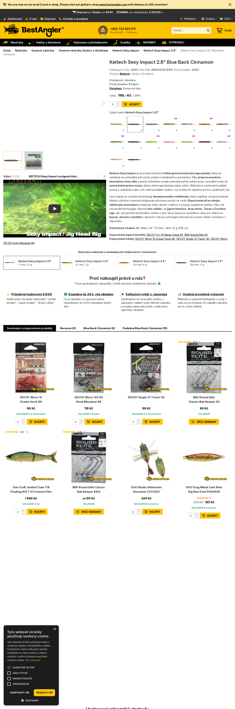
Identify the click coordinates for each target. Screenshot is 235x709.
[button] (230, 4)
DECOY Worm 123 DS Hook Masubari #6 (89, 399)
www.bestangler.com (113, 4)
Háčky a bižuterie (44, 42)
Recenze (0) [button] (68, 328)
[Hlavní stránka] (33, 30)
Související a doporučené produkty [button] (29, 328)
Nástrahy (12, 42)
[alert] (31, 665)
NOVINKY (145, 42)
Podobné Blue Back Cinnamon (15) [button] (145, 328)
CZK (225, 19)
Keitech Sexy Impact (126, 50)
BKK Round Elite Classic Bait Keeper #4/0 (89, 489)
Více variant (204, 422)
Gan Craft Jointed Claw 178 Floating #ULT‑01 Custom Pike (31, 489)
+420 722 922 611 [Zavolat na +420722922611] (123, 28)
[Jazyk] (209, 19)
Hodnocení (12, 18)
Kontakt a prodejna (73, 18)
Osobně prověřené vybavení (201, 294)
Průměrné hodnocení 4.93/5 (29, 294)
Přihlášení (188, 18)
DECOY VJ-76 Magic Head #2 (165, 234)
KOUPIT (132, 104)
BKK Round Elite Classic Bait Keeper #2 (204, 399)
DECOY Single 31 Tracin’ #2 (192, 238)
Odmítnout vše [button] (19, 692)
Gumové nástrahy (42, 50)
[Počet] (114, 104)
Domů (7, 50)
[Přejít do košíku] (224, 30)
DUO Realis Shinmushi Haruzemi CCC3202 (146, 489)
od (119, 12)
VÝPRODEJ (172, 42)
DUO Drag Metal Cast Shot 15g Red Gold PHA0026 (204, 489)
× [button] (54, 629)
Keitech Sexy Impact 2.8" (160, 50)
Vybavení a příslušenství (86, 42)
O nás (31, 18)
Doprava (48, 18)
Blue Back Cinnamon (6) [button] (99, 328)
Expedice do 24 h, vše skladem (88, 294)
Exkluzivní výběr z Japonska (144, 294)
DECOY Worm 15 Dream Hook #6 (155, 238)
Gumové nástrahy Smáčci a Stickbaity (83, 50)
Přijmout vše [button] (44, 692)
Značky (121, 42)
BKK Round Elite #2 (196, 234)
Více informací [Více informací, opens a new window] (33, 660)
